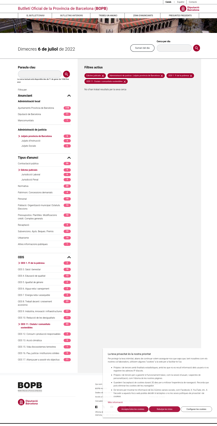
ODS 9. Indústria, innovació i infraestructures (44, 311)
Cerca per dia (163, 41)
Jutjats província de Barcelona (46, 136)
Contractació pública (44, 163)
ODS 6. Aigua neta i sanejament (44, 288)
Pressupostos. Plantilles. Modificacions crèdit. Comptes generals (44, 216)
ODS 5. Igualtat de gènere (44, 282)
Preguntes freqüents (180, 15)
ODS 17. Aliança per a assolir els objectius (44, 359)
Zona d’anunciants (143, 15)
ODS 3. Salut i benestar (44, 269)
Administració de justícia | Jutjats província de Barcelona (136, 75)
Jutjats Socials (46, 146)
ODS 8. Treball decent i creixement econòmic (44, 303)
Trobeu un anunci (108, 15)
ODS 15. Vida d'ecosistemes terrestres (44, 346)
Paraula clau (26, 67)
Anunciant (44, 95)
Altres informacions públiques (44, 244)
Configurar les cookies (196, 409)
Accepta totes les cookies (132, 409)
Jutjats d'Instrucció (46, 140)
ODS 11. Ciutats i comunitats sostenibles (46, 326)
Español (180, 2)
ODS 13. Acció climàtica (44, 340)
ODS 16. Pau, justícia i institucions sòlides (44, 353)
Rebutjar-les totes (164, 409)
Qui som (98, 384)
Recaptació (44, 225)
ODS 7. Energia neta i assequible (44, 295)
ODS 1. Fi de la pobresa (46, 263)
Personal (44, 199)
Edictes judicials (46, 170)
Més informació (115, 402)
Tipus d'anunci (44, 157)
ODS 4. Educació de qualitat (44, 275)
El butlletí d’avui (35, 15)
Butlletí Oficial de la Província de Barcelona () (63, 8)
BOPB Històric (101, 388)
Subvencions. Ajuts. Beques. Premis (44, 231)
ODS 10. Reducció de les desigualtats (44, 317)
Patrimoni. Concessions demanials (44, 192)
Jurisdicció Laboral (46, 174)
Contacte (193, 2)
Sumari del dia (142, 48)
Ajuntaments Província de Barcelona (44, 108)
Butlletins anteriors (71, 15)
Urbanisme (44, 237)
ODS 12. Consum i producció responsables (44, 334)
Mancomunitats (44, 120)
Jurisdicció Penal (46, 179)
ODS (44, 257)
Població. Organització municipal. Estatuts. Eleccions (44, 207)
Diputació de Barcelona (44, 114)
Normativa (44, 186)
